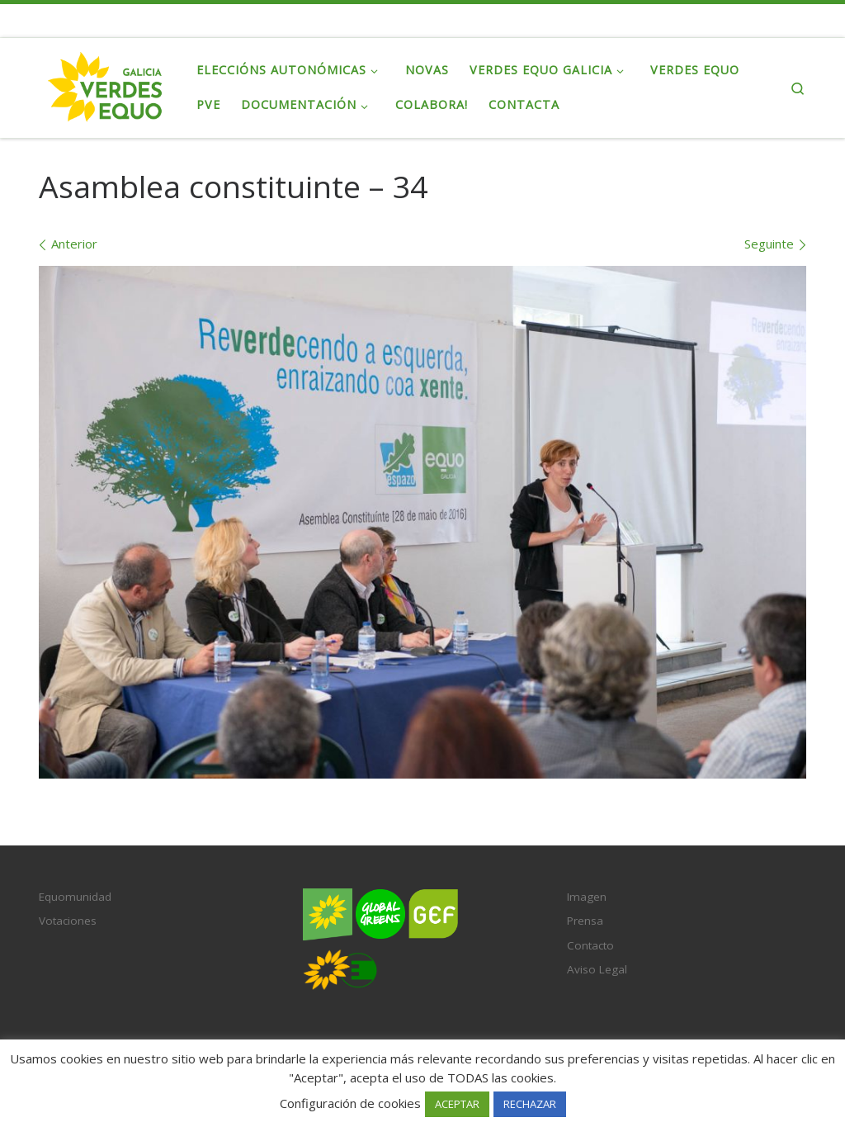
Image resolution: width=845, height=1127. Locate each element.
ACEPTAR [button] (457, 1103)
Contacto (590, 945)
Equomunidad (75, 896)
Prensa (585, 920)
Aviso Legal (597, 969)
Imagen (587, 896)
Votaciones (68, 920)
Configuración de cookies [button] (350, 1103)
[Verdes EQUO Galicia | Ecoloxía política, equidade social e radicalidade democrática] (105, 84)
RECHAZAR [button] (529, 1103)
